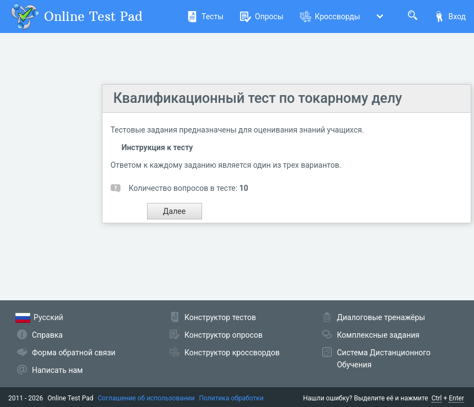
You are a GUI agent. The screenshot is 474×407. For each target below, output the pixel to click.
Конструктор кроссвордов (232, 352)
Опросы (262, 16)
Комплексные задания (378, 335)
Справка (47, 335)
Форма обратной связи (74, 352)
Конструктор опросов (223, 335)
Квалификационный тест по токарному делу (257, 98)
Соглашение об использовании (146, 398)
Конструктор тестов (220, 317)
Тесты (205, 16)
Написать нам (57, 370)
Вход (450, 16)
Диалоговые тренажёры (381, 317)
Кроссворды (330, 16)
